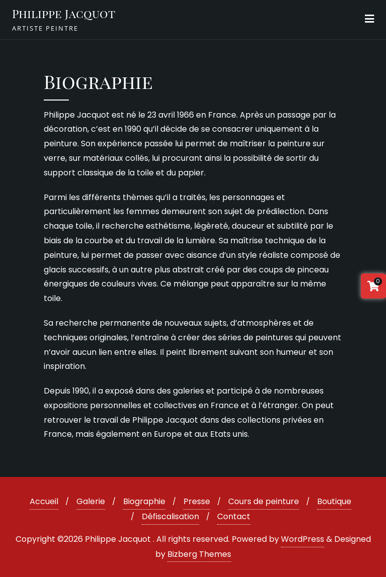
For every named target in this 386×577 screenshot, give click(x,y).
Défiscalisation (170, 516)
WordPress (302, 539)
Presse (196, 501)
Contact (233, 516)
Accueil (44, 501)
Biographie (144, 501)
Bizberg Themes (199, 554)
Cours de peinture (263, 501)
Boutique (334, 501)
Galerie (90, 501)
